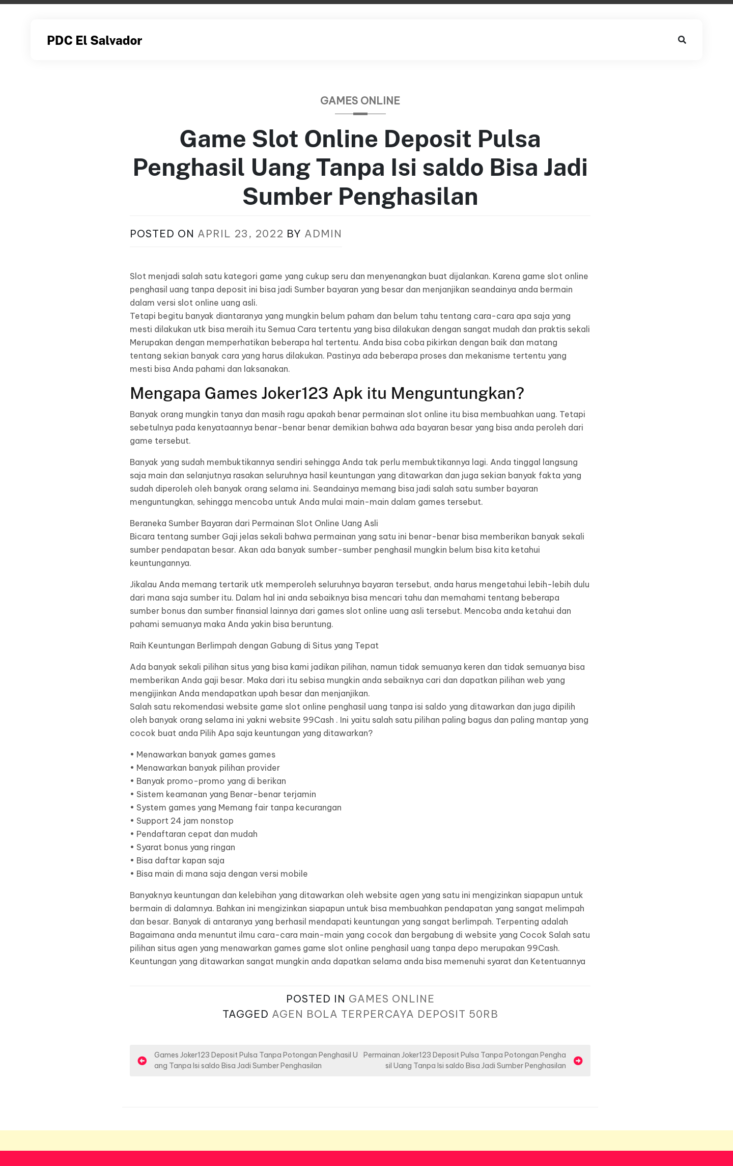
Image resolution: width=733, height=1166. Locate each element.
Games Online (360, 100)
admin (323, 233)
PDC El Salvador (94, 40)
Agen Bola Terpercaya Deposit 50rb (385, 1014)
